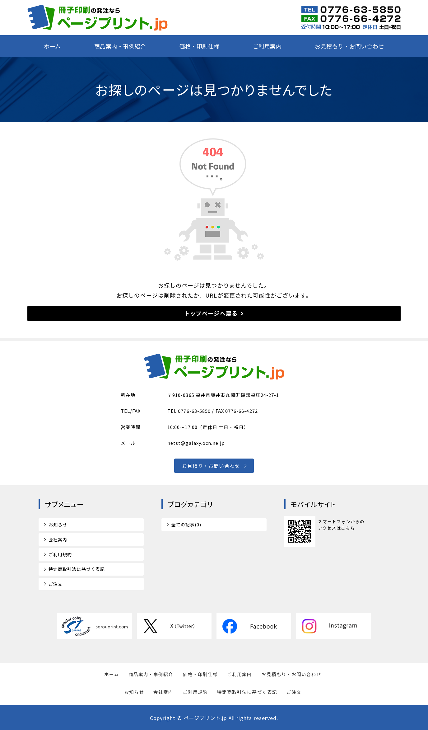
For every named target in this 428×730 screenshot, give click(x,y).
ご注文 (56, 584)
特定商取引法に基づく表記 (77, 569)
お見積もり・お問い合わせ (349, 46)
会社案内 (58, 539)
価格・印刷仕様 (199, 46)
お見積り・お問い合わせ (211, 465)
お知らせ (58, 524)
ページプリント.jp (205, 718)
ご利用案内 (267, 46)
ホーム (52, 46)
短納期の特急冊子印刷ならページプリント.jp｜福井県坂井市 (97, 18)
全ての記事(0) (186, 524)
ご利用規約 (60, 554)
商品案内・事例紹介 (120, 46)
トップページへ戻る (211, 313)
